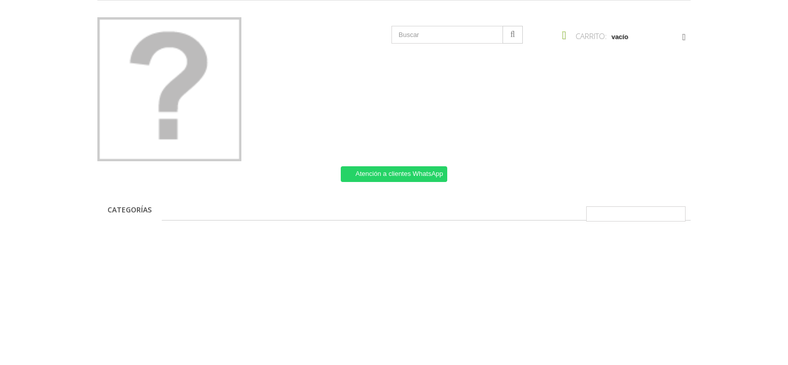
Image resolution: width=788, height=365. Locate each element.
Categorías (130, 209)
